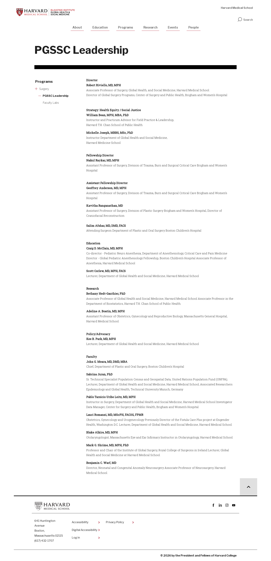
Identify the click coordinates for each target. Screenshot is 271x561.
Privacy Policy (115, 522)
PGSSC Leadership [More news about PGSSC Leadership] (55, 95)
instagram (227, 505)
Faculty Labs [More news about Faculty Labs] (51, 102)
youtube (234, 505)
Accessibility (80, 522)
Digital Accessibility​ (84, 530)
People (193, 27)
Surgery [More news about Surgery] (44, 89)
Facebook (213, 505)
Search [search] (245, 20)
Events (173, 27)
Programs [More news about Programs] (44, 82)
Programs (125, 27)
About (77, 27)
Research (150, 27)
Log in (76, 537)
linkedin (220, 505)
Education (100, 27)
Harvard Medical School (237, 8)
